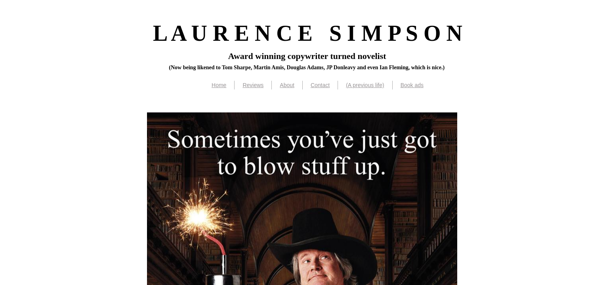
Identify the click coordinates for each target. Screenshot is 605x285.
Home (219, 85)
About (287, 85)
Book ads (412, 85)
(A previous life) (365, 85)
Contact (320, 85)
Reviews (252, 85)
